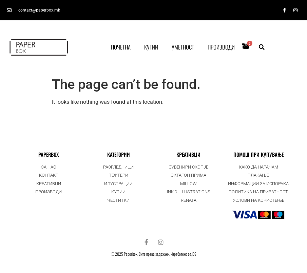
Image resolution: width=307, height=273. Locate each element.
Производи (221, 47)
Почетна (121, 47)
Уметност (183, 47)
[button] (262, 47)
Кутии (151, 47)
